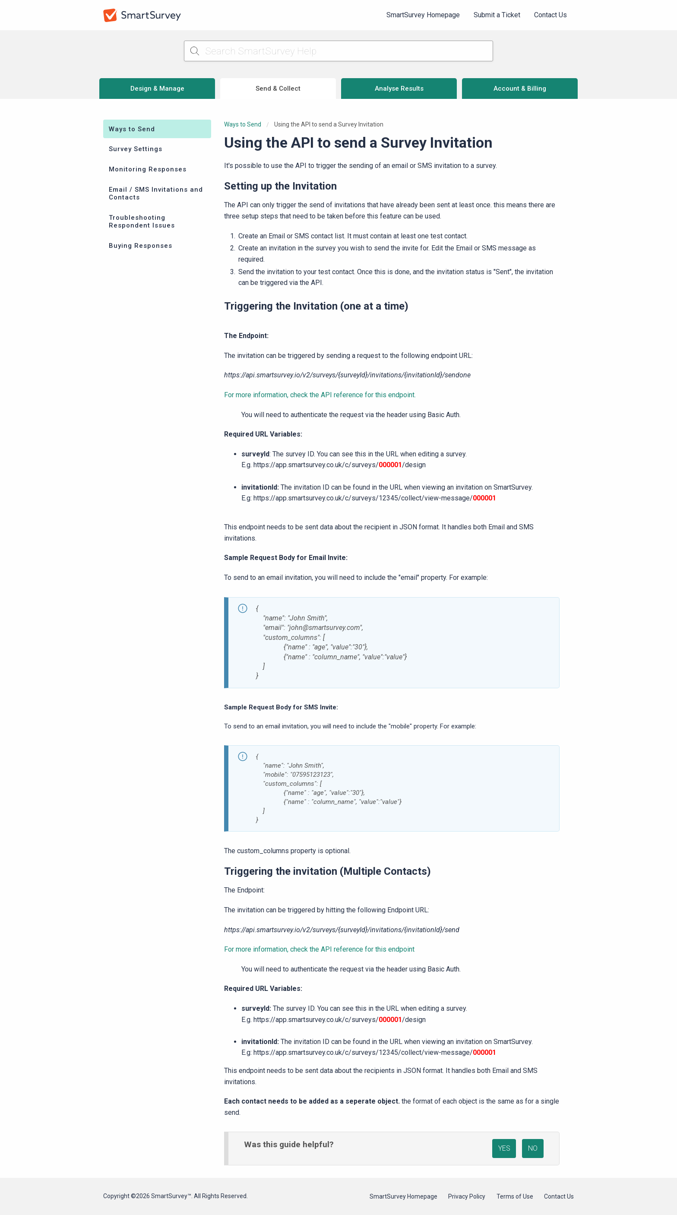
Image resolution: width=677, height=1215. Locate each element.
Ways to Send (132, 129)
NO (533, 1148)
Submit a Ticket (497, 15)
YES (504, 1148)
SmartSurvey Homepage (423, 15)
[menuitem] (423, 15)
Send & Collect (278, 88)
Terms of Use (515, 1196)
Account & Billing (520, 88)
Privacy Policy (466, 1196)
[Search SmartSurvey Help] (339, 51)
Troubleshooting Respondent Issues (142, 221)
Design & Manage (157, 88)
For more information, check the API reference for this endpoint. (320, 395)
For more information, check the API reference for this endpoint (319, 949)
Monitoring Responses (148, 169)
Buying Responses (140, 246)
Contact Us (550, 15)
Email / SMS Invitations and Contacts (156, 193)
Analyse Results (399, 88)
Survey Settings (135, 149)
